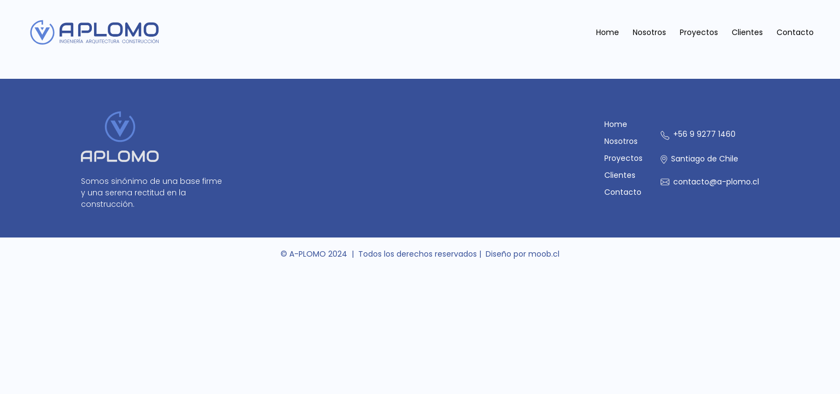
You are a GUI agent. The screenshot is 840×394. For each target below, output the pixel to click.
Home (607, 32)
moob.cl (543, 253)
